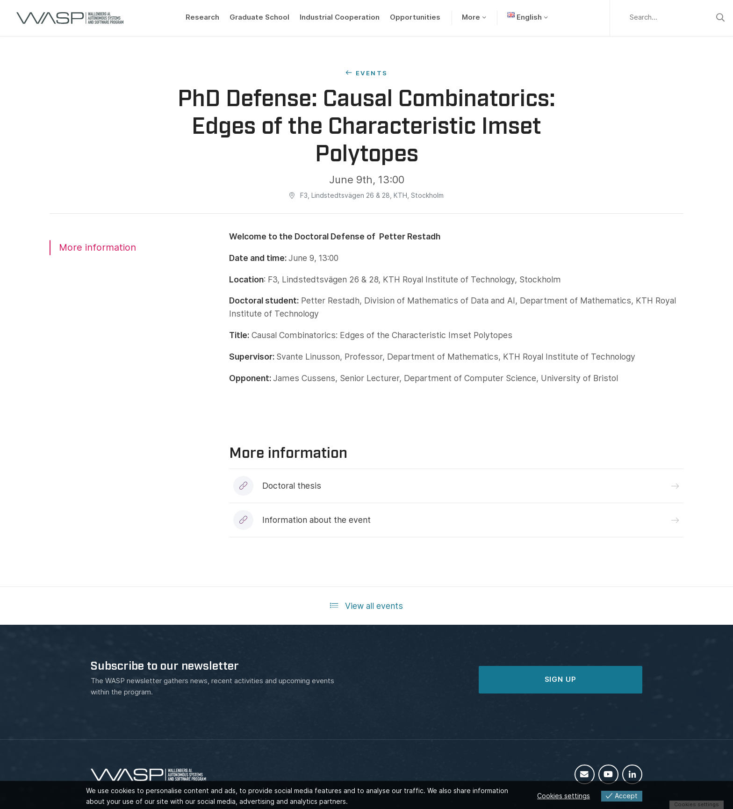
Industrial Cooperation (340, 17)
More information (97, 247)
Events (372, 73)
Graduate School (259, 17)
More (471, 17)
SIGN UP (560, 679)
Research (202, 17)
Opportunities (415, 17)
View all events (366, 606)
